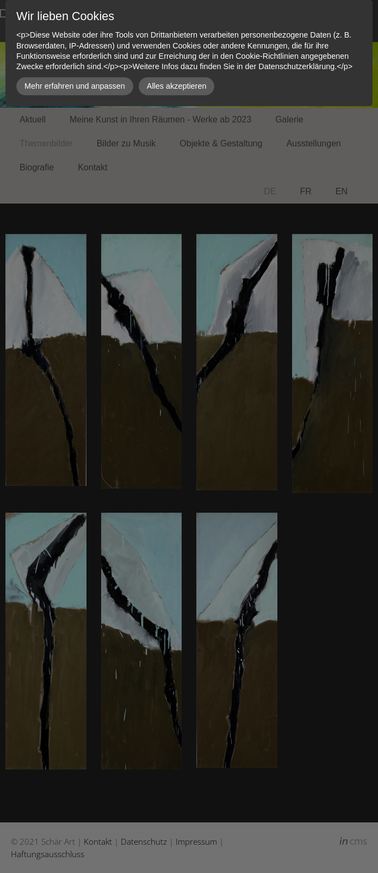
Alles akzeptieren (177, 86)
